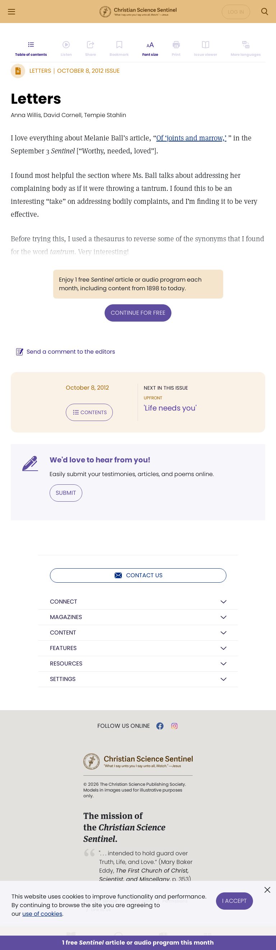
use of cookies (42, 914)
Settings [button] (62, 679)
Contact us (138, 575)
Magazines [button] (66, 617)
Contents (89, 412)
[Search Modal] (264, 12)
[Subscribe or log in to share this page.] (90, 49)
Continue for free (138, 313)
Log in (236, 11)
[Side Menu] (11, 12)
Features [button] (63, 648)
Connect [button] (63, 601)
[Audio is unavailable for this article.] (66, 49)
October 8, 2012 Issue (88, 71)
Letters (40, 71)
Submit (66, 493)
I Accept (234, 901)
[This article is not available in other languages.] (245, 49)
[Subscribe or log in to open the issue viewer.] (205, 49)
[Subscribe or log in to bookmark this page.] (119, 49)
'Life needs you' (170, 408)
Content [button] (63, 632)
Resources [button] (66, 663)
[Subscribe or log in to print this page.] (176, 49)
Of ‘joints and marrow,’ (191, 138)
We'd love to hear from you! (100, 460)
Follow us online (123, 726)
